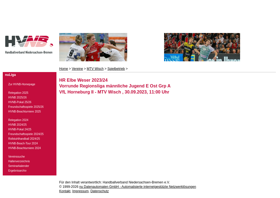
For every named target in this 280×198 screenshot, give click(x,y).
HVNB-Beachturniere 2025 (24, 111)
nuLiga (10, 75)
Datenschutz (99, 191)
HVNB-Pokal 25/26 (19, 102)
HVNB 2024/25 (17, 124)
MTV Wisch (95, 69)
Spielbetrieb (116, 69)
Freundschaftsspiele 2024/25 (26, 134)
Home (63, 69)
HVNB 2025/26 (17, 97)
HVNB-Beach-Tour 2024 (23, 143)
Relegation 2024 (18, 120)
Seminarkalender (18, 165)
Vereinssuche (16, 156)
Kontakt (64, 191)
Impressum (80, 191)
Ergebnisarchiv (17, 170)
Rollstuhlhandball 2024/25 (24, 138)
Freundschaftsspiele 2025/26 (26, 106)
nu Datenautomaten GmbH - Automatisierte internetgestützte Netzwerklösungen (137, 187)
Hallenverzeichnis (19, 161)
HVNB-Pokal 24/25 (19, 129)
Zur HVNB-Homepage (21, 84)
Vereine (77, 69)
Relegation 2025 (18, 92)
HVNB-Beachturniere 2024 (24, 148)
